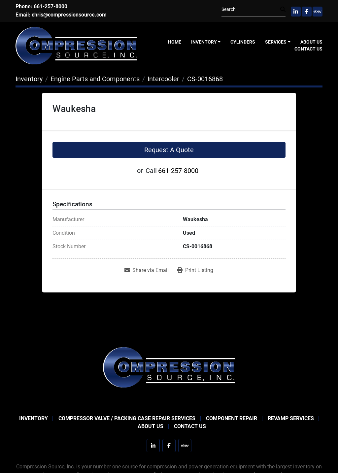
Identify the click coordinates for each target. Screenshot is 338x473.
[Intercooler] (163, 79)
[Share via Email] (146, 270)
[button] (206, 42)
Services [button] (276, 42)
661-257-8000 (50, 6)
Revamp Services (291, 418)
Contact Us (308, 48)
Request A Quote (169, 150)
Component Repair (231, 418)
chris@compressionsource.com (69, 15)
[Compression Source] (169, 367)
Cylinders (242, 42)
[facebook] (307, 12)
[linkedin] (296, 12)
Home (174, 42)
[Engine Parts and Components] (95, 79)
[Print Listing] (195, 270)
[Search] (250, 9)
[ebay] (317, 12)
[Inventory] (29, 79)
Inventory (204, 42)
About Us (311, 42)
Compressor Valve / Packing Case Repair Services (126, 418)
